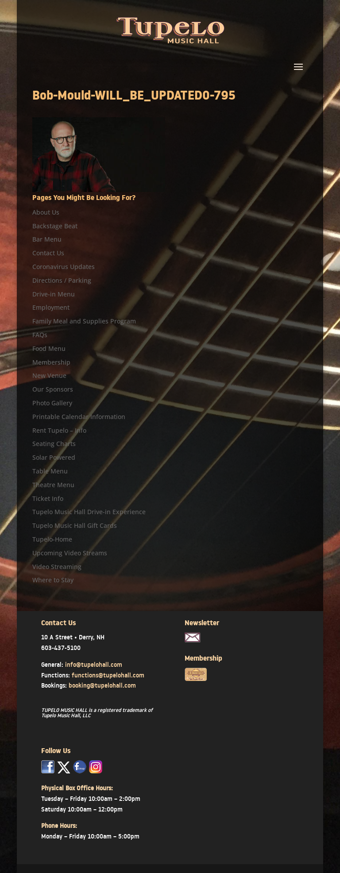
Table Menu (50, 471)
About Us (45, 212)
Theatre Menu (53, 485)
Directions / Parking (61, 280)
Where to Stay (52, 580)
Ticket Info (47, 498)
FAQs (39, 335)
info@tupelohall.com (93, 664)
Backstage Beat (54, 226)
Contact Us (48, 253)
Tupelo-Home (52, 539)
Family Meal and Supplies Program (84, 321)
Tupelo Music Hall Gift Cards (74, 525)
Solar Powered (53, 457)
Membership (51, 362)
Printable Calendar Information (78, 416)
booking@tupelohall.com (102, 685)
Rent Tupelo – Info (59, 430)
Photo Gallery (52, 403)
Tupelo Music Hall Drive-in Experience (89, 512)
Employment (51, 307)
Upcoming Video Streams (69, 553)
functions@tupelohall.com (108, 675)
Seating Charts (54, 443)
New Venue (49, 375)
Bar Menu (47, 239)
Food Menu (49, 348)
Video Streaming (56, 566)
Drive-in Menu (53, 294)
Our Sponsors (52, 389)
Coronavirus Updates (63, 266)
